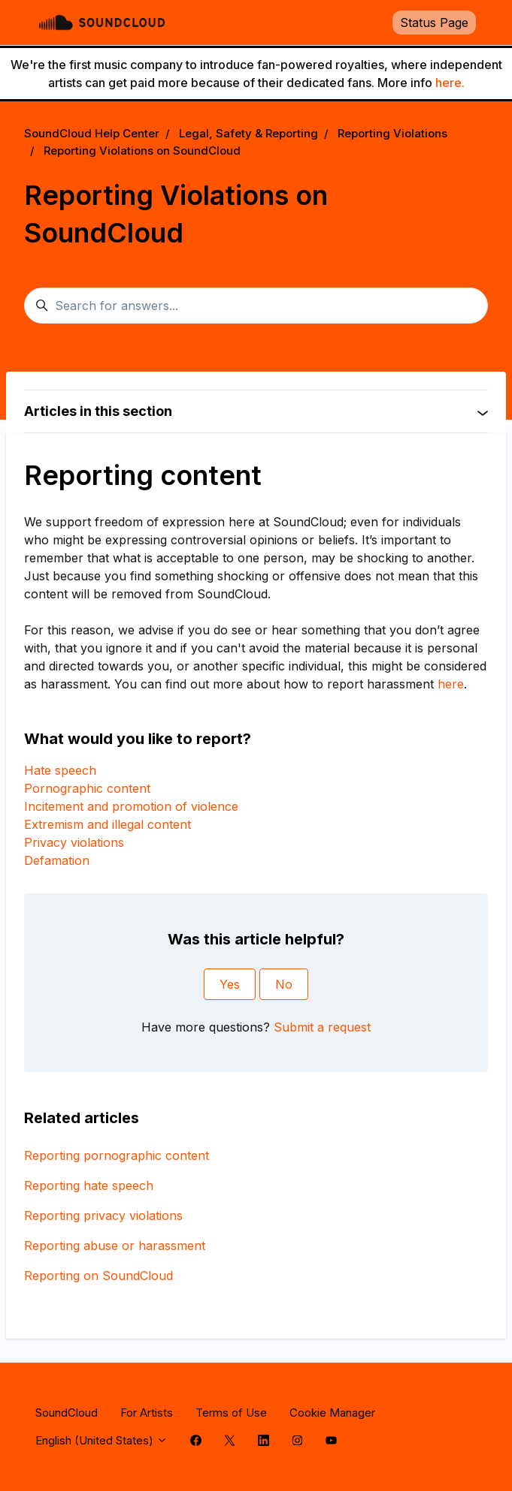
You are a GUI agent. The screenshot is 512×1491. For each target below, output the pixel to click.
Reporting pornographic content (116, 1155)
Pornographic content (87, 788)
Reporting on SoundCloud (98, 1275)
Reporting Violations (392, 133)
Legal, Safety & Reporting (248, 133)
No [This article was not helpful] (283, 984)
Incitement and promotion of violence (131, 806)
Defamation (56, 860)
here (451, 683)
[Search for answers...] (256, 306)
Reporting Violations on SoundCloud (142, 150)
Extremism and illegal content (107, 824)
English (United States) (101, 1440)
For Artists (146, 1412)
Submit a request (322, 1027)
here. (450, 82)
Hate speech (60, 770)
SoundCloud (66, 1412)
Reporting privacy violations (103, 1215)
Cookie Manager (332, 1412)
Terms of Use (231, 1412)
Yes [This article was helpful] (230, 984)
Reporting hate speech (88, 1185)
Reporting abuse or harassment (114, 1245)
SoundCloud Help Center (91, 133)
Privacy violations (74, 842)
